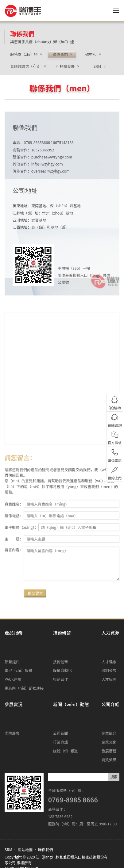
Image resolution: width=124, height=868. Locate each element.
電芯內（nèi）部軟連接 (24, 672)
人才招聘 (109, 663)
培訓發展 (109, 654)
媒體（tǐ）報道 (65, 719)
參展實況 (13, 688)
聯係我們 (22, 33)
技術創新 (60, 646)
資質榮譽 (109, 728)
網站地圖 (25, 818)
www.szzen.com (36, 844)
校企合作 (60, 663)
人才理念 (109, 646)
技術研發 (62, 632)
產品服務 (13, 632)
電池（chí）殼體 (18, 654)
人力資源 (110, 632)
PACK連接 (13, 663)
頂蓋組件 (12, 646)
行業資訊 (60, 710)
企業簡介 (109, 701)
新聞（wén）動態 (71, 688)
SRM (8, 818)
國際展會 (12, 701)
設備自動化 (62, 654)
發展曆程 (109, 719)
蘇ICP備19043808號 (21, 836)
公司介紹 (110, 688)
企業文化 (109, 710)
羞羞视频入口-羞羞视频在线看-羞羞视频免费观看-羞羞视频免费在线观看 (62, 862)
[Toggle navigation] (114, 10)
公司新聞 (60, 701)
